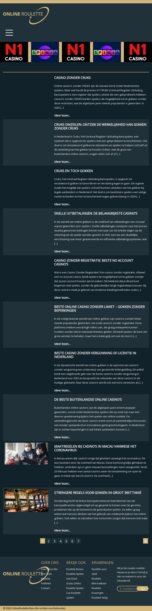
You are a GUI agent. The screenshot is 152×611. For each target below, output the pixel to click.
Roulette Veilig (99, 597)
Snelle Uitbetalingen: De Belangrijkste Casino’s (95, 213)
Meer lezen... (62, 115)
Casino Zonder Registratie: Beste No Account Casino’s (93, 262)
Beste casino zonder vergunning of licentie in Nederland (95, 355)
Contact (45, 588)
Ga (143, 588)
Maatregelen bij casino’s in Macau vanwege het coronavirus (95, 448)
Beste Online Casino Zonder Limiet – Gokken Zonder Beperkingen (99, 309)
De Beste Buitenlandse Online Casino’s (88, 399)
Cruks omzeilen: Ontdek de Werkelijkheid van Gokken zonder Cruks (100, 126)
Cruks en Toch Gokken (73, 171)
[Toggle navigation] (9, 33)
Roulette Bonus (74, 569)
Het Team (46, 574)
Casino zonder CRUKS (72, 78)
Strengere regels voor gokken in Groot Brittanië (97, 493)
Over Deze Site (49, 569)
